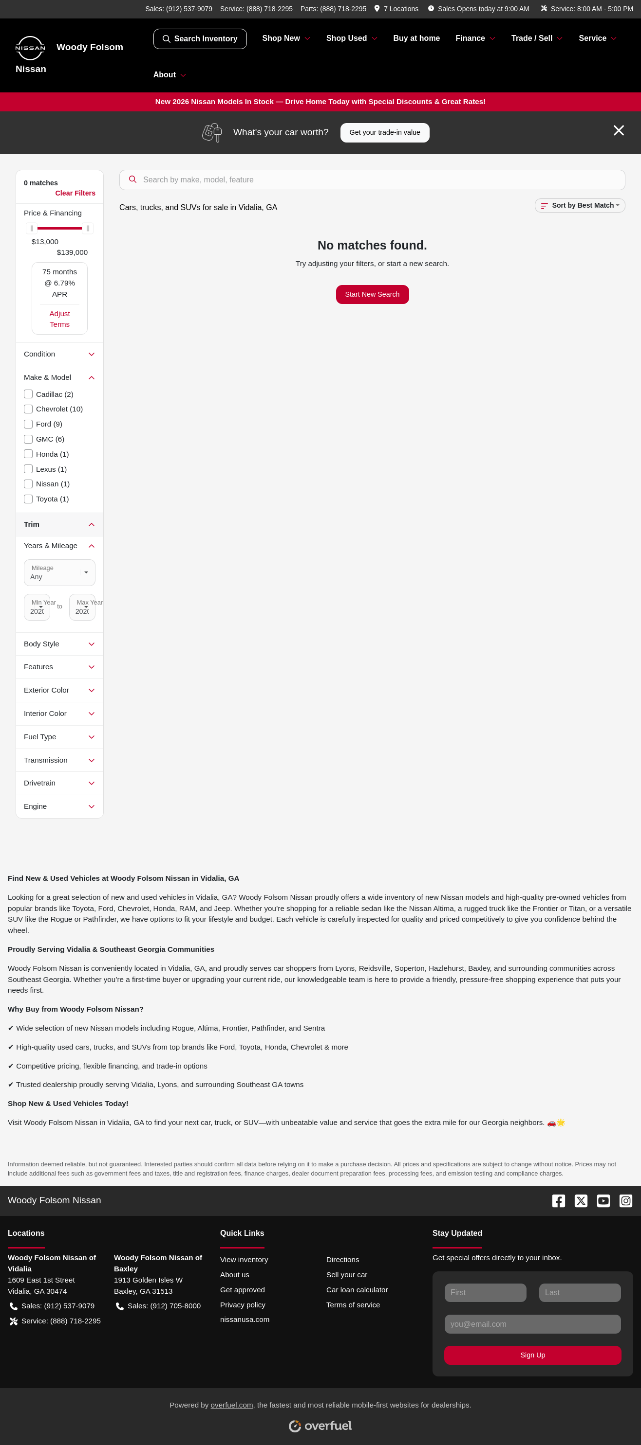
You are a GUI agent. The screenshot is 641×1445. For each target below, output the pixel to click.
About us (234, 1274)
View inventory (244, 1259)
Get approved (242, 1289)
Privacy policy (242, 1305)
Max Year (90, 602)
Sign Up (533, 1355)
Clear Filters (75, 193)
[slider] (32, 228)
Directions (342, 1259)
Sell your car (346, 1274)
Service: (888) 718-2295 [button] (55, 1321)
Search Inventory (200, 39)
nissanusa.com (244, 1319)
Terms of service (353, 1305)
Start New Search (372, 294)
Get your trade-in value (385, 132)
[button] (397, 9)
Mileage (43, 567)
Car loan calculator (357, 1289)
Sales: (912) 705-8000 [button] (158, 1306)
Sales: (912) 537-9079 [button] (52, 1306)
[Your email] (533, 1324)
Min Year (44, 602)
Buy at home (417, 38)
